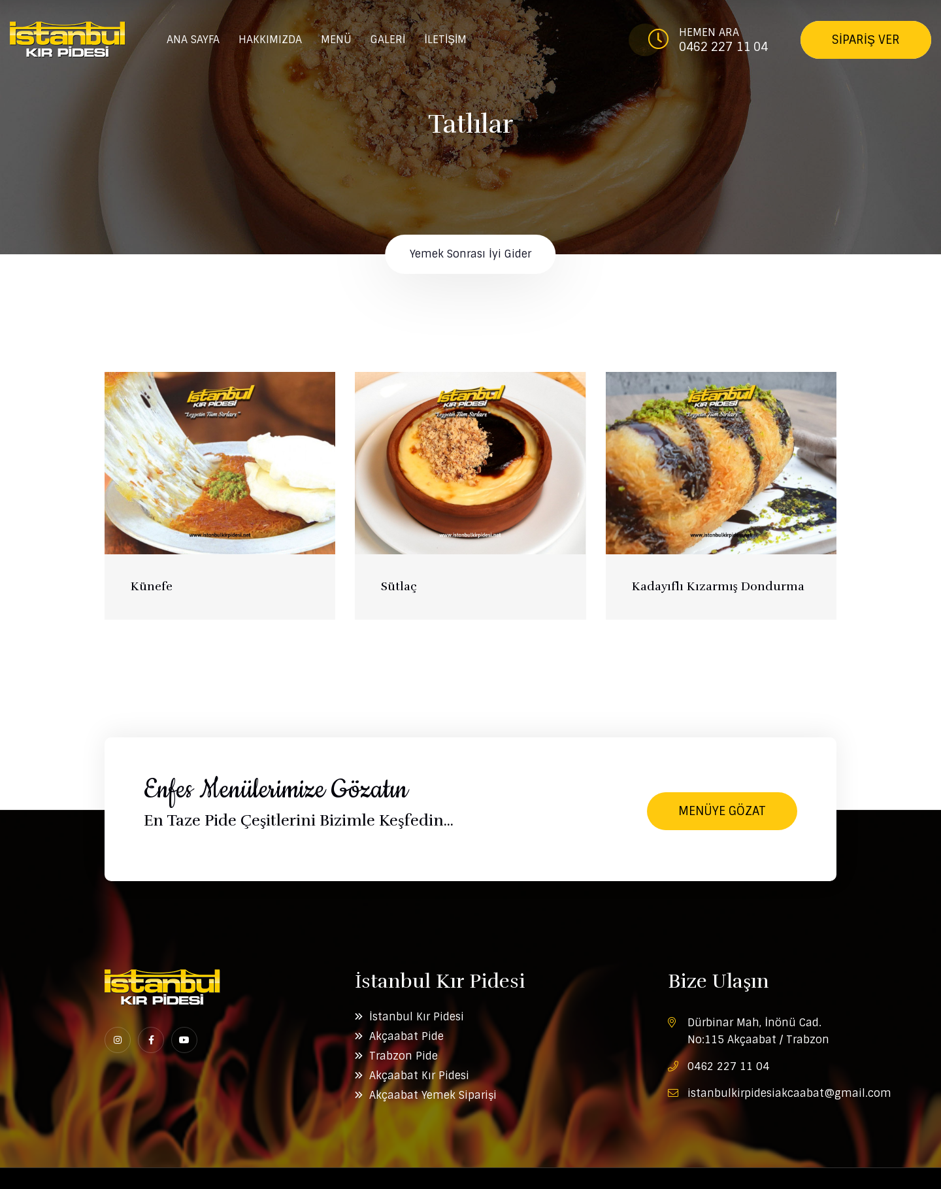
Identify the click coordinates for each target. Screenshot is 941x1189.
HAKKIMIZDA (270, 39)
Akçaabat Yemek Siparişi (433, 1095)
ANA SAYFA (193, 39)
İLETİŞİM (445, 39)
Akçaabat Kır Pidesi (419, 1075)
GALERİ (388, 39)
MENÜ (336, 39)
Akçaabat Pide (406, 1036)
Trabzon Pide (403, 1056)
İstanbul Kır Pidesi (416, 1017)
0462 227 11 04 (723, 47)
